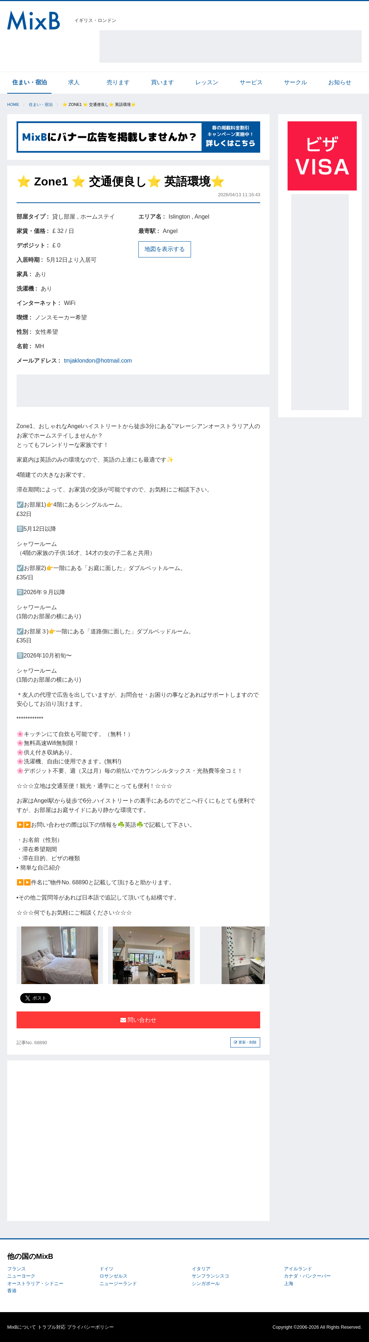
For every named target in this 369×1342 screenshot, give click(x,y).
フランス (16, 1268)
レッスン (206, 82)
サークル (295, 82)
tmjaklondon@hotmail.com (98, 361)
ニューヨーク (21, 1276)
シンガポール (206, 1283)
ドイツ (106, 1268)
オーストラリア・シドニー (35, 1283)
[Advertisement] (230, 46)
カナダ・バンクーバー (307, 1276)
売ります (118, 82)
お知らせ (339, 82)
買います (162, 82)
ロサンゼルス (113, 1276)
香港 (12, 1290)
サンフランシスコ (210, 1276)
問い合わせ (138, 1020)
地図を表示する (165, 249)
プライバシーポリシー (90, 1327)
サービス (251, 82)
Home (13, 104)
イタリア (201, 1268)
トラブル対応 (51, 1327)
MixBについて (21, 1327)
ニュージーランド (118, 1283)
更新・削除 (245, 1042)
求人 (74, 82)
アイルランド (298, 1268)
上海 (288, 1283)
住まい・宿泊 (29, 82)
